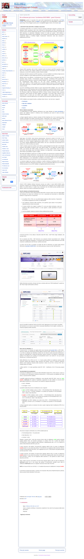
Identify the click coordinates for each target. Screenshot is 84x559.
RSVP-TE (4, 83)
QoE (3, 75)
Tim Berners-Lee (5, 165)
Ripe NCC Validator (27, 103)
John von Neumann (6, 155)
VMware (4, 124)
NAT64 (3, 60)
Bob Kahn (4, 144)
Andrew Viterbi (5, 140)
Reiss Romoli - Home (18, 10)
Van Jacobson (5, 168)
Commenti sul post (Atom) (44, 555)
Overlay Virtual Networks (7, 70)
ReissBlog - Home (7, 10)
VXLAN (3, 96)
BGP (25, 498)
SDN (3, 85)
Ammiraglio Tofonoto (8, 23)
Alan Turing (4, 138)
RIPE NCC (4, 116)
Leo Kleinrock (5, 159)
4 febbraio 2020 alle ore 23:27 (32, 506)
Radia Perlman (5, 161)
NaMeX (38, 21)
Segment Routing (5, 87)
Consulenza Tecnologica (53, 10)
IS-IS (3, 47)
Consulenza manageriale (66, 10)
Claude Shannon (5, 150)
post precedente (59, 111)
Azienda (76, 10)
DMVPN (4, 38)
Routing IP (4, 81)
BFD (3, 32)
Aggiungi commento (25, 514)
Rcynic (24, 107)
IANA (3, 111)
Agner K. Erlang (5, 135)
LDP (3, 51)
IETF (3, 109)
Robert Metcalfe (5, 163)
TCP (3, 90)
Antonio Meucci (5, 142)
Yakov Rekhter (5, 172)
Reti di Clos (4, 79)
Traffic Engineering (6, 92)
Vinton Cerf (4, 170)
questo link (53, 350)
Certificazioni (35, 10)
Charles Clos (5, 146)
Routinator (25, 101)
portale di (31, 246)
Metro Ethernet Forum (6, 120)
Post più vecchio (59, 550)
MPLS (3, 55)
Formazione (27, 10)
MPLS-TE (4, 57)
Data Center (4, 36)
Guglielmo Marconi (6, 153)
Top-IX (3, 107)
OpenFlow (4, 66)
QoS (3, 77)
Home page (42, 550)
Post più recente (24, 550)
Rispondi (25, 511)
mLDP (3, 53)
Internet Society (5, 114)
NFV (3, 62)
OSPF (3, 68)
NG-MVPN (4, 64)
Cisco (3, 129)
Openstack (4, 122)
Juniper (3, 126)
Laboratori (43, 10)
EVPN (3, 42)
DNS (3, 40)
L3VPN (3, 49)
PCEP (3, 73)
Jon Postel (4, 157)
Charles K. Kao (5, 148)
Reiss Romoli (5, 103)
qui (60, 22)
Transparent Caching (6, 94)
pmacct (3, 118)
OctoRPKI (24, 105)
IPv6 (3, 45)
